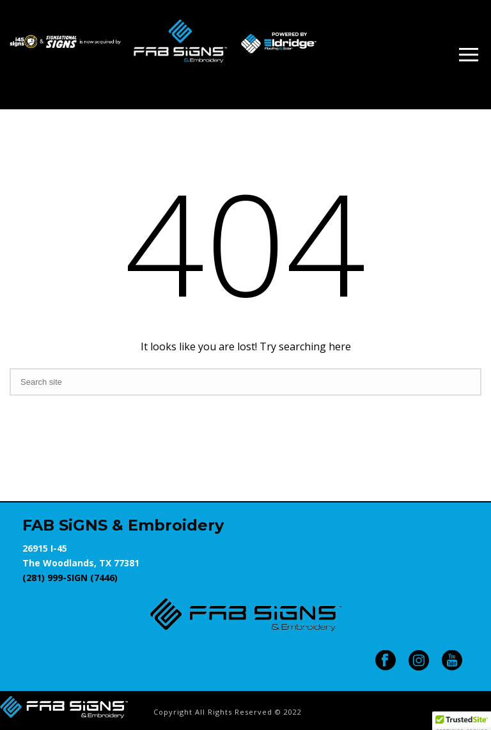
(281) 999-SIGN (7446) (70, 577)
